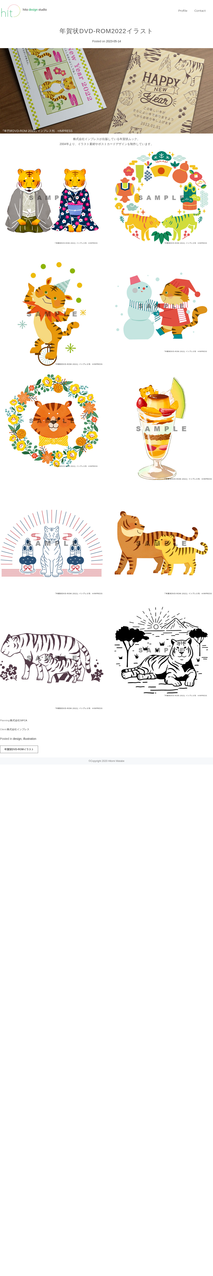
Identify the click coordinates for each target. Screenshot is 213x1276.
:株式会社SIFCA (18, 720)
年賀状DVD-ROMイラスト (19, 749)
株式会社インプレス (18, 729)
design (17, 738)
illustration (29, 738)
